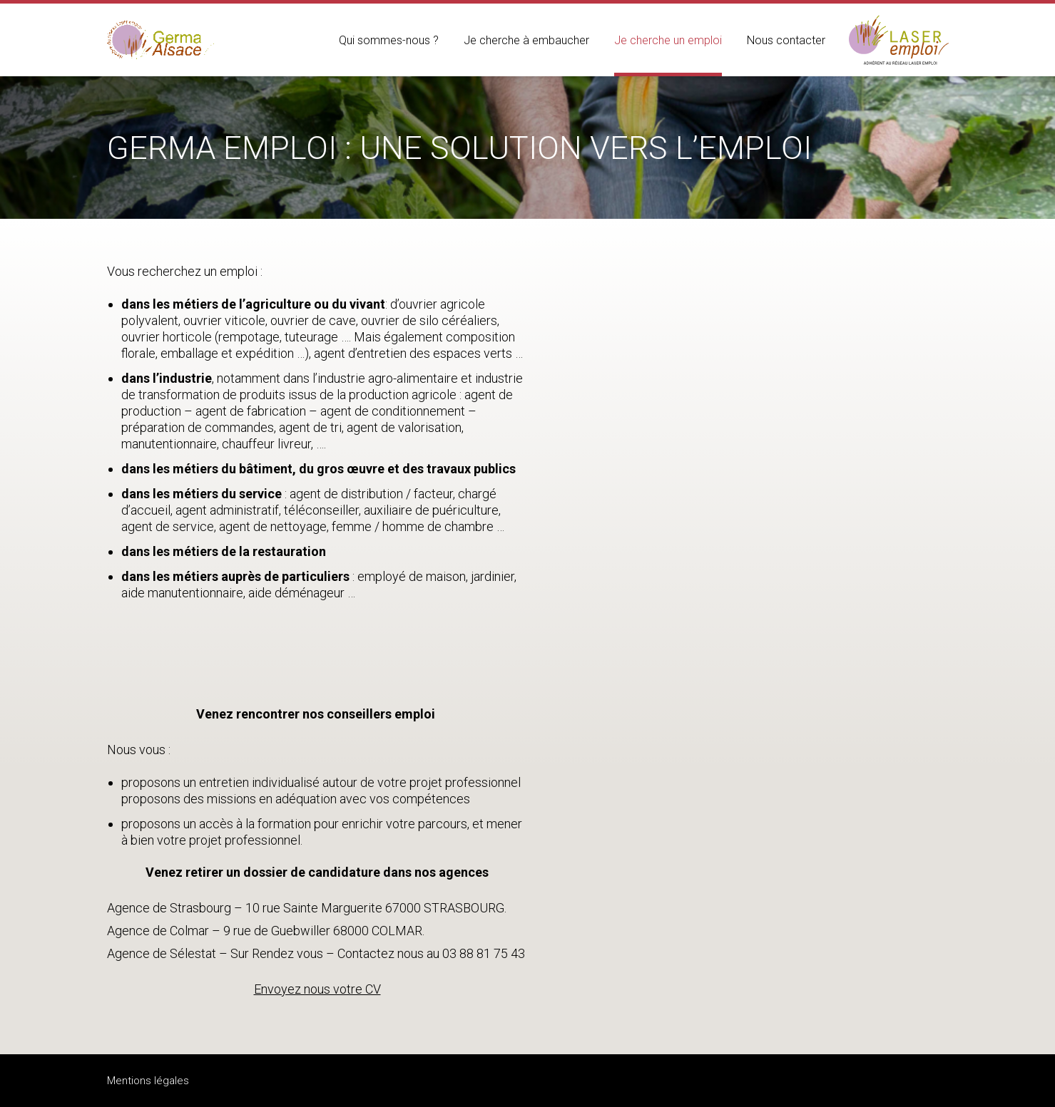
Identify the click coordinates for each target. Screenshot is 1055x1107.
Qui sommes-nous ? (389, 40)
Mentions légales (148, 1080)
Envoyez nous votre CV (317, 989)
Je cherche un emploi (668, 40)
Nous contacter (786, 40)
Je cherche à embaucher (526, 40)
